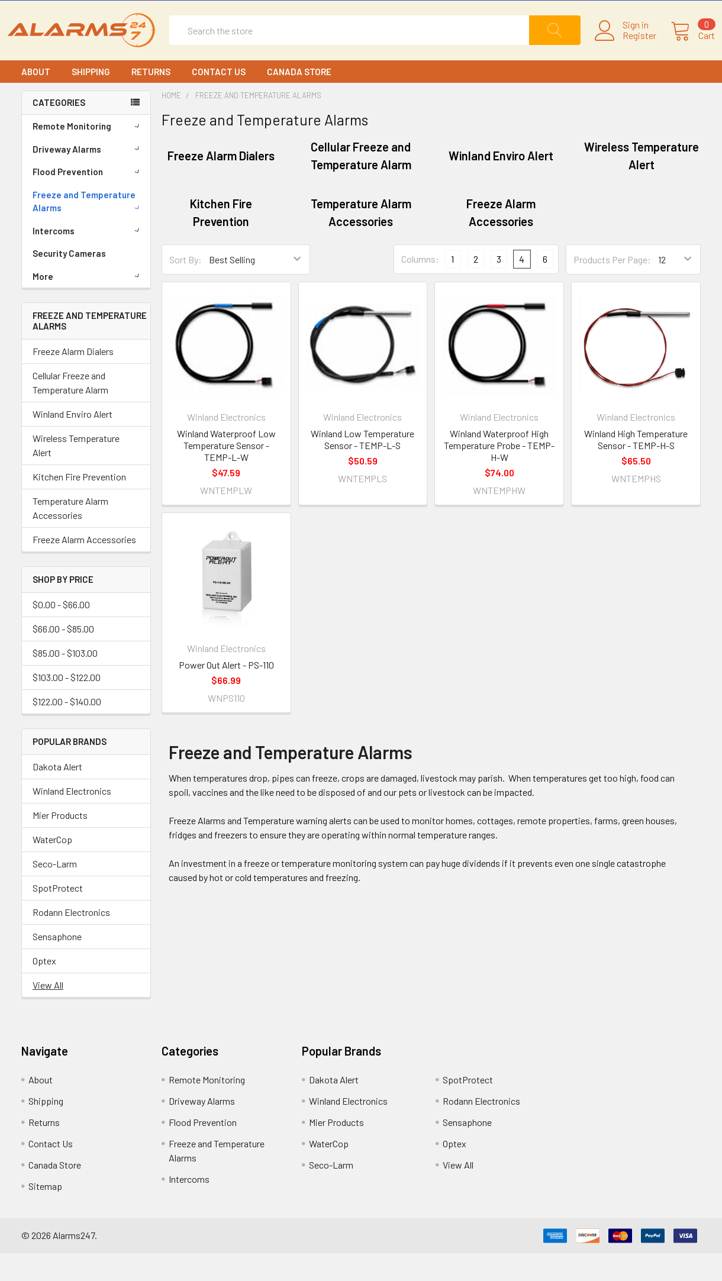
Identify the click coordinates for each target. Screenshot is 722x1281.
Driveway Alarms (88, 177)
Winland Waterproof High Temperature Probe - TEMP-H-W (499, 473)
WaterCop (52, 867)
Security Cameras (69, 281)
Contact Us (219, 99)
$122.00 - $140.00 (67, 729)
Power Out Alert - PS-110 (226, 693)
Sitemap (45, 1213)
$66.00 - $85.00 (63, 656)
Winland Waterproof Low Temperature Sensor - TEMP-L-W (226, 473)
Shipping (91, 99)
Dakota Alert (57, 794)
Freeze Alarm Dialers (73, 379)
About (35, 99)
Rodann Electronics (71, 940)
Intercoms (88, 258)
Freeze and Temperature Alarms (88, 229)
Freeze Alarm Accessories (84, 567)
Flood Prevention (88, 199)
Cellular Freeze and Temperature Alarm (70, 411)
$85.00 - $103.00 (65, 680)
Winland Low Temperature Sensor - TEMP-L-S (362, 467)
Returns (150, 99)
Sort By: (185, 287)
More (88, 304)
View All (48, 1012)
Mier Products (60, 842)
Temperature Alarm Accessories (70, 536)
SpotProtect (58, 915)
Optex (44, 988)
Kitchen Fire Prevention (79, 505)
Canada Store (299, 99)
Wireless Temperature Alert (76, 473)
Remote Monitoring (88, 154)
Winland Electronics (72, 818)
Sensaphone (57, 964)
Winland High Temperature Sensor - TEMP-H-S (636, 467)
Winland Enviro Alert (72, 442)
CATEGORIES (59, 130)
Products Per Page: (612, 287)
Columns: (420, 287)
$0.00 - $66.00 (61, 632)
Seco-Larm (55, 891)
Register (625, 49)
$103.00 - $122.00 (67, 705)
